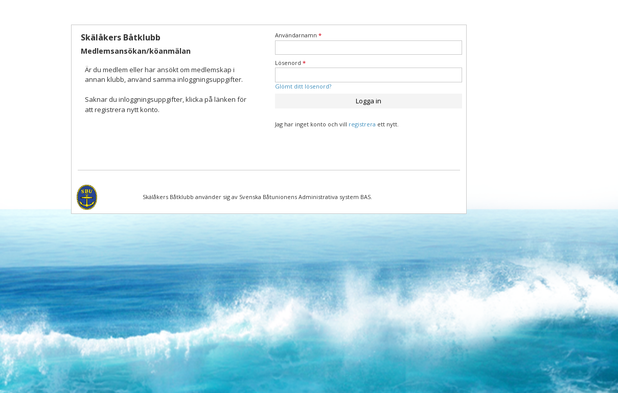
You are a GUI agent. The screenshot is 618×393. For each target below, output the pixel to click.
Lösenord (290, 63)
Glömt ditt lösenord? (303, 86)
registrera (362, 124)
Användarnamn (298, 35)
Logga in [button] (368, 100)
